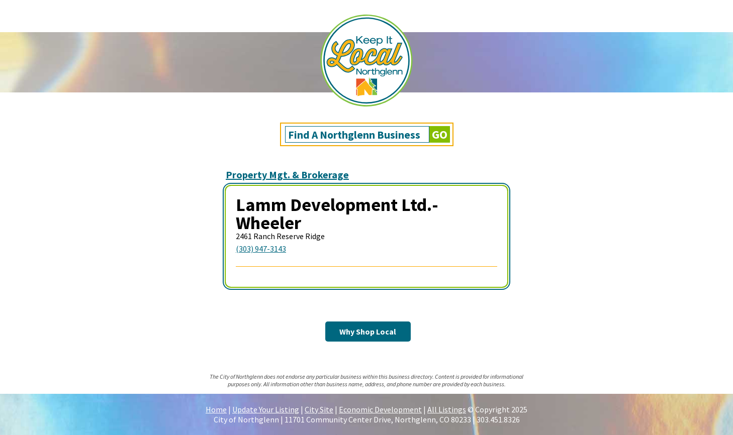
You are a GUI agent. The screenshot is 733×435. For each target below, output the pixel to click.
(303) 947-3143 (261, 249)
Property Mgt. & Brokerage (287, 174)
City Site (319, 409)
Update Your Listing (265, 409)
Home (216, 409)
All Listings (446, 409)
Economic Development (380, 409)
